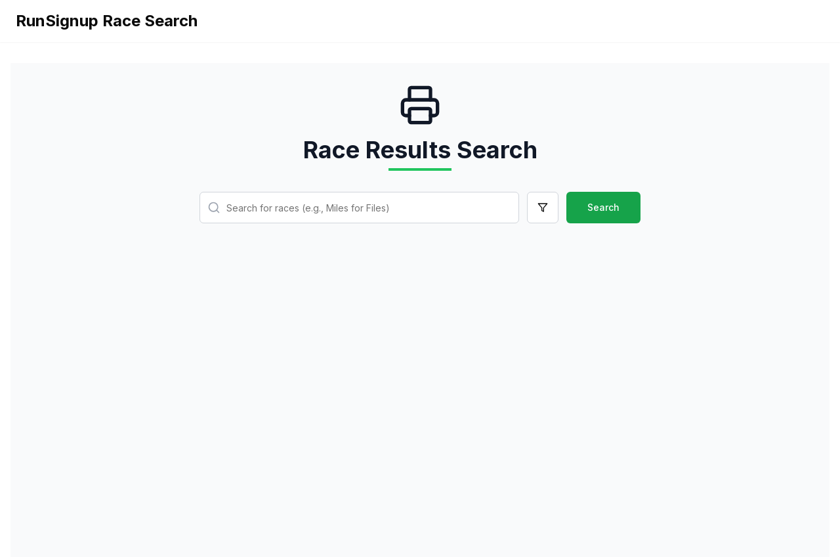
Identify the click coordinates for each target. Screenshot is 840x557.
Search (603, 207)
